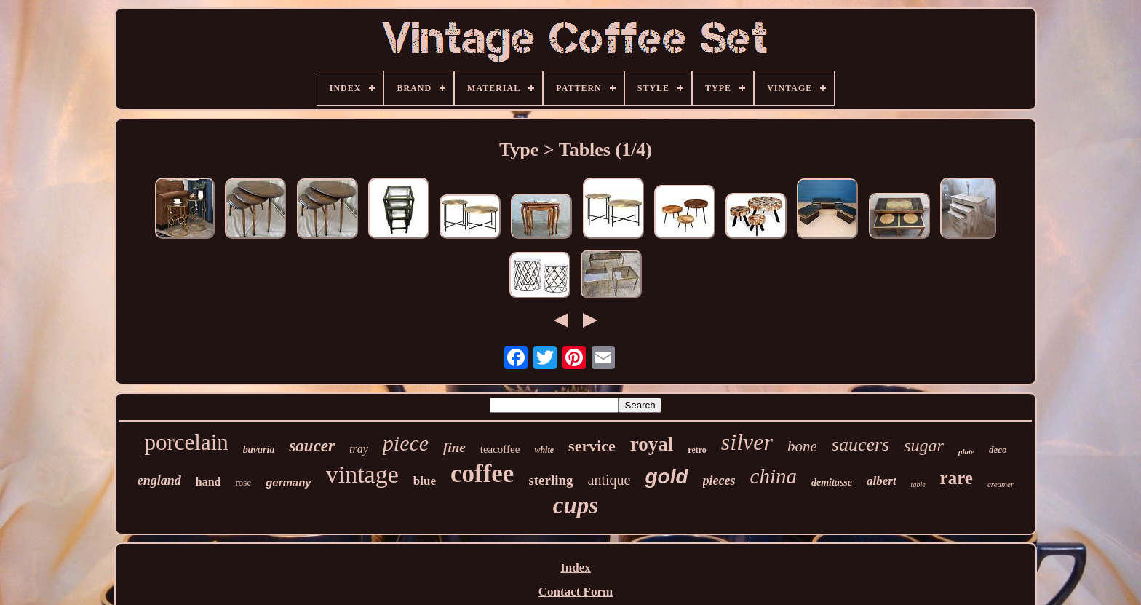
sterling (550, 480)
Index (575, 567)
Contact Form (575, 591)
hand (208, 481)
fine (454, 447)
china (773, 476)
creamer (1000, 484)
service (592, 446)
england (159, 480)
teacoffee (500, 449)
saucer (312, 446)
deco (998, 449)
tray (358, 449)
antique (609, 480)
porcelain (186, 442)
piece (406, 443)
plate (966, 451)
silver (747, 442)
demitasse (831, 482)
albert (881, 481)
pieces (719, 480)
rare (956, 478)
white (544, 450)
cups (575, 505)
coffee (482, 473)
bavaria (259, 449)
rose (244, 482)
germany (288, 482)
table (918, 485)
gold (666, 476)
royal (652, 444)
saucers (860, 444)
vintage (362, 474)
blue (424, 481)
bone (802, 446)
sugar (924, 445)
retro (697, 450)
